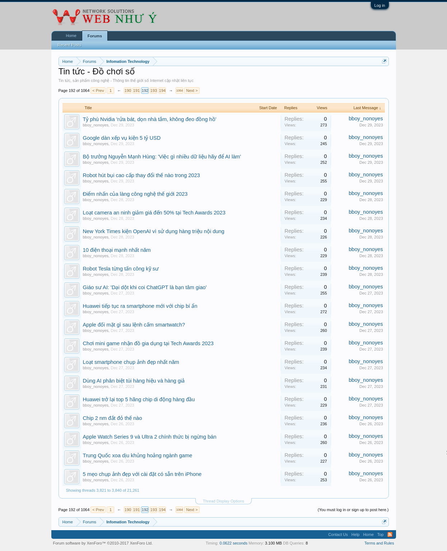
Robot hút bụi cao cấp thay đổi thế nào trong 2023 (141, 175)
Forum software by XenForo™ (103, 543)
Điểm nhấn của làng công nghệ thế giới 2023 (135, 194)
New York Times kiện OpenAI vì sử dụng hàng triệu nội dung (153, 231)
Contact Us (338, 534)
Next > (191, 90)
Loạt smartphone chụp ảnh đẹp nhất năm (131, 362)
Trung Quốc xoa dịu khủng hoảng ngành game (137, 455)
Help (355, 534)
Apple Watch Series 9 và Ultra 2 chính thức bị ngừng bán (149, 437)
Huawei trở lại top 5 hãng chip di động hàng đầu (139, 399)
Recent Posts (69, 45)
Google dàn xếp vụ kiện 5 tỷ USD (122, 138)
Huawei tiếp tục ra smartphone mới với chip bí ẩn (140, 306)
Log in (379, 5)
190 (128, 90)
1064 (179, 90)
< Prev (98, 90)
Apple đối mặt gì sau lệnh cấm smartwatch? (134, 325)
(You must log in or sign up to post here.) (353, 510)
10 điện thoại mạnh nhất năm (117, 250)
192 (145, 90)
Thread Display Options (223, 501)
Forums (95, 36)
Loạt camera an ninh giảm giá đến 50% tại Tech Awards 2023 (154, 213)
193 (153, 90)
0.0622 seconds (234, 543)
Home (71, 35)
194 (162, 90)
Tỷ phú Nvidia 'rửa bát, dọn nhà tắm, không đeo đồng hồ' (149, 119)
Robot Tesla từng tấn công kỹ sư (121, 269)
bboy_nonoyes (96, 125)
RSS (389, 534)
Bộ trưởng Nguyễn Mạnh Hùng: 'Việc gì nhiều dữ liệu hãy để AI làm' (162, 156)
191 (136, 90)
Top (380, 534)
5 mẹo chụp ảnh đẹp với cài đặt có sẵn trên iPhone (142, 474)
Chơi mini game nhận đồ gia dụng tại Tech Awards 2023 (148, 343)
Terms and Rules (379, 543)
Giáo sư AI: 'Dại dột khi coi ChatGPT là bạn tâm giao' (145, 287)
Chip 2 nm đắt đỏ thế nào (112, 418)
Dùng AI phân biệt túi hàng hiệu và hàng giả (134, 381)
